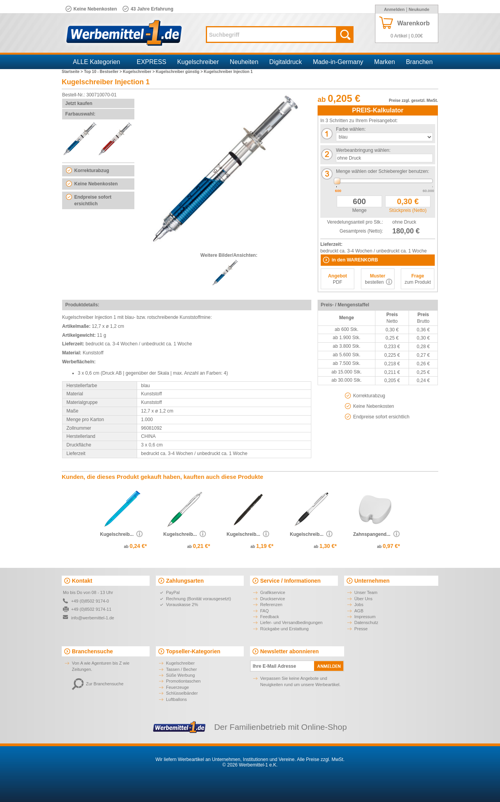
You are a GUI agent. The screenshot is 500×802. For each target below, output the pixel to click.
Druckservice (272, 598)
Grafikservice (272, 592)
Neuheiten (244, 62)
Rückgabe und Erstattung (284, 628)
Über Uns (363, 598)
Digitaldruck (285, 62)
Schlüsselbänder (182, 693)
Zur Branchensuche (97, 683)
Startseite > (73, 71)
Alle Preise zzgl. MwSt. (321, 759)
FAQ (264, 610)
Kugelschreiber (198, 62)
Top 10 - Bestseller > (103, 71)
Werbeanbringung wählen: (363, 150)
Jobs (358, 604)
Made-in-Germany (338, 62)
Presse (361, 628)
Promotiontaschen (183, 681)
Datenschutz (366, 622)
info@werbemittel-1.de (92, 617)
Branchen (419, 62)
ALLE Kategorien (96, 62)
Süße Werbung (180, 675)
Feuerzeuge (177, 687)
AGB (358, 610)
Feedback (269, 616)
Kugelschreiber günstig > (180, 71)
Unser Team (365, 592)
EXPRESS (151, 62)
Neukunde (419, 9)
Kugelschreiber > (139, 71)
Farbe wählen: (351, 129)
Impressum (364, 616)
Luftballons (176, 699)
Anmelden (394, 9)
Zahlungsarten (185, 581)
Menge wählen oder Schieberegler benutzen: (382, 171)
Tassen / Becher (181, 669)
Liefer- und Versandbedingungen (291, 622)
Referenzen (271, 604)
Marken (384, 62)
